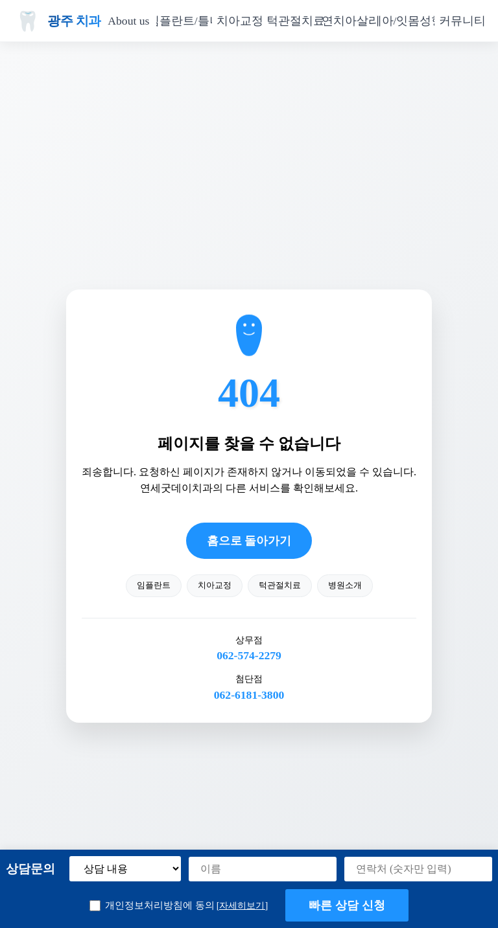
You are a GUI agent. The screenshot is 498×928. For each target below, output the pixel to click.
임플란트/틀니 (184, 20)
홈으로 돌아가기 (249, 540)
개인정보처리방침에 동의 (178, 906)
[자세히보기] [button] (242, 905)
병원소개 (345, 585)
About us (128, 20)
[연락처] (418, 869)
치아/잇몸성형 (406, 20)
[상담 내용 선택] (125, 868)
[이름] (263, 869)
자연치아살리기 (351, 20)
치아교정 (240, 20)
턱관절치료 (296, 20)
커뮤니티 (462, 20)
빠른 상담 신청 (347, 905)
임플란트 (154, 585)
